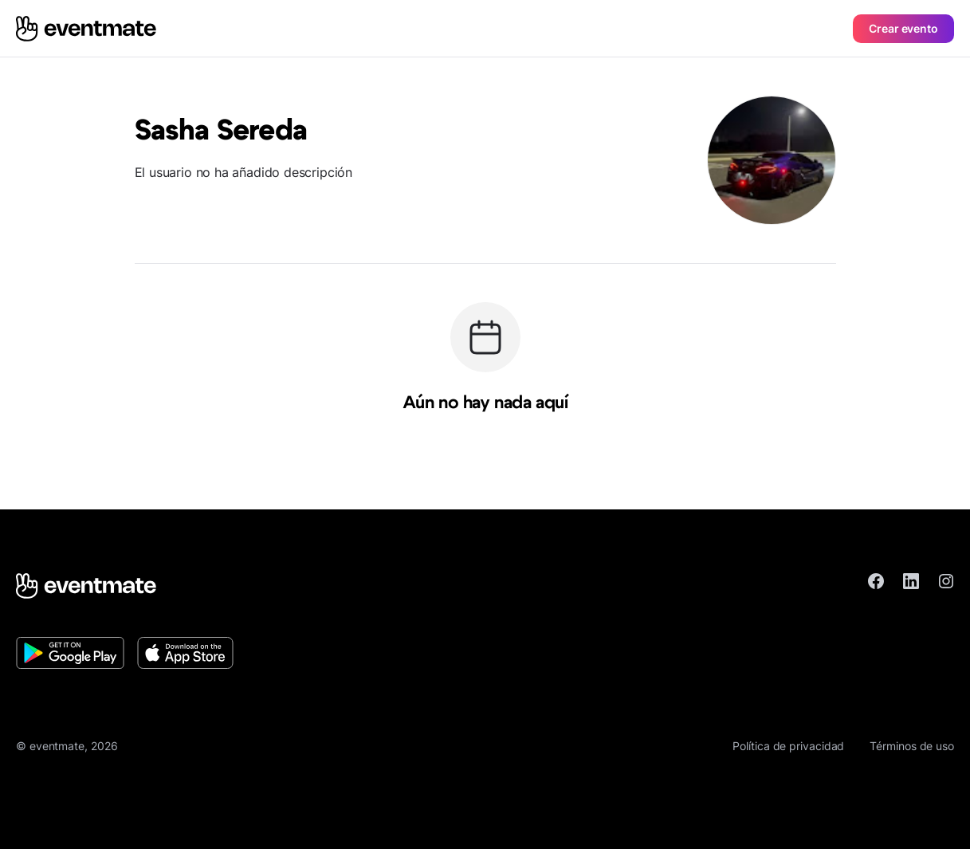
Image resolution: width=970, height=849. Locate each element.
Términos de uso (912, 746)
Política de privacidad (788, 746)
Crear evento (903, 28)
